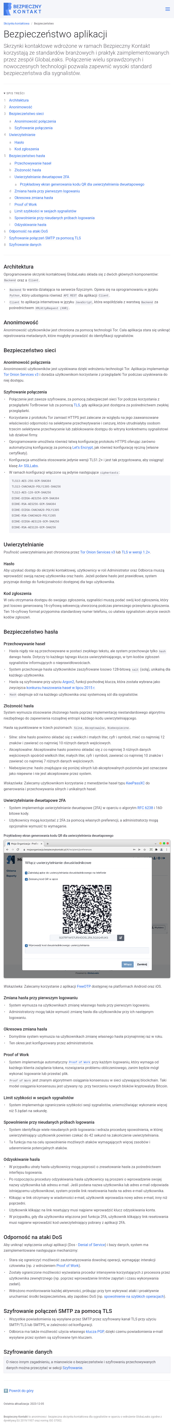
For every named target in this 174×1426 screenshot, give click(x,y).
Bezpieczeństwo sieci (26, 114)
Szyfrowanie (72, 1368)
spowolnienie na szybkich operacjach (134, 1296)
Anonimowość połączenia (35, 121)
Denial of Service (91, 1245)
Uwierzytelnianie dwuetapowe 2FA (41, 177)
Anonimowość (20, 107)
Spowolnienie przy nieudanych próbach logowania (54, 218)
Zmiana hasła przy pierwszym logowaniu (47, 191)
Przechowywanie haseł (32, 163)
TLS (77, 405)
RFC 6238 (145, 808)
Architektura (19, 100)
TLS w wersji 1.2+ (136, 552)
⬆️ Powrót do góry (19, 1391)
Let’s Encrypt (82, 447)
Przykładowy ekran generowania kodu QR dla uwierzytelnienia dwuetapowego (82, 184)
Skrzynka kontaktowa (16, 23)
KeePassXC (135, 783)
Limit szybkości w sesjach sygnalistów (45, 211)
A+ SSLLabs (28, 466)
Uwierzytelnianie (22, 135)
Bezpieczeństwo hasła (27, 156)
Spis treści (16, 93)
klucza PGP (95, 1331)
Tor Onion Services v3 (21, 374)
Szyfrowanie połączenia (33, 128)
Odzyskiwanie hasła (30, 225)
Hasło (19, 142)
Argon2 (68, 682)
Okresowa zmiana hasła (33, 198)
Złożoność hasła (27, 170)
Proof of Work (25, 204)
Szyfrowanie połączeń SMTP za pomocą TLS (45, 238)
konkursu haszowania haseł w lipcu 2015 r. (61, 688)
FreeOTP (84, 986)
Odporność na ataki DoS (28, 231)
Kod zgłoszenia (26, 149)
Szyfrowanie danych (25, 245)
